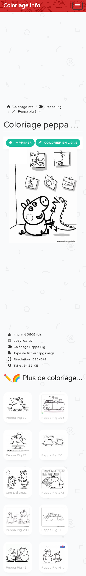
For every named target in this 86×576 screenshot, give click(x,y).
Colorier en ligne (58, 143)
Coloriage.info (21, 5)
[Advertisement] (43, 59)
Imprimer (20, 143)
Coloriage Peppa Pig (29, 347)
